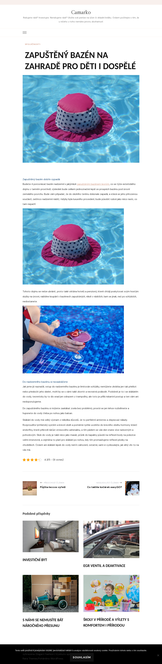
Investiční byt (35, 559)
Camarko (81, 12)
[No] (158, 655)
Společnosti (32, 44)
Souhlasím (82, 657)
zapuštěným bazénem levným (93, 184)
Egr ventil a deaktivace (104, 565)
